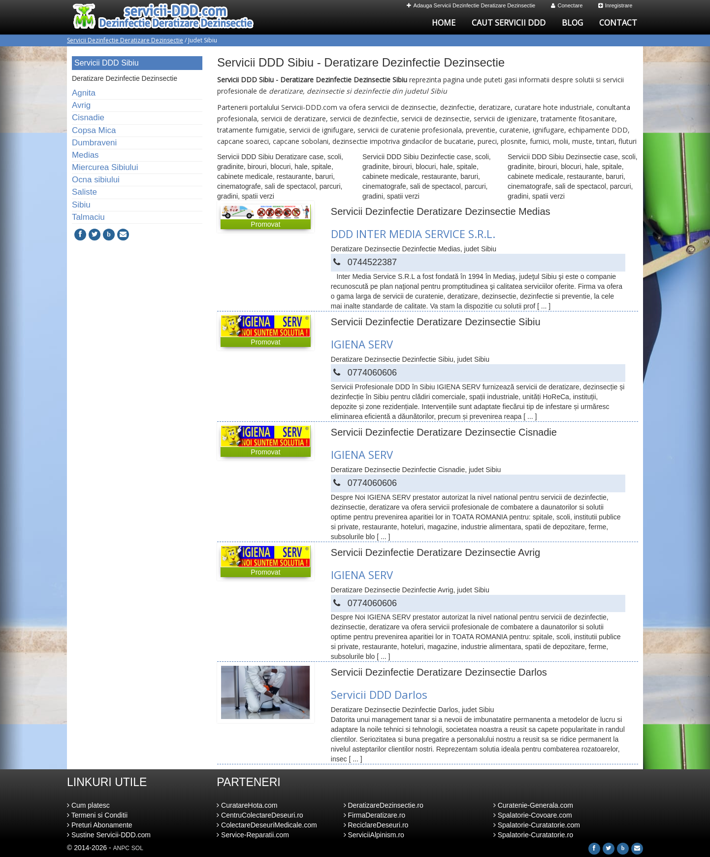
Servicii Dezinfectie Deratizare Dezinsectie (125, 40)
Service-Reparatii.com (253, 835)
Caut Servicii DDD (509, 22)
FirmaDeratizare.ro (375, 815)
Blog (572, 22)
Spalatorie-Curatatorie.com (536, 825)
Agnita (84, 93)
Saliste (84, 192)
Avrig (81, 105)
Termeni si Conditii (97, 815)
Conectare (567, 5)
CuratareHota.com (247, 805)
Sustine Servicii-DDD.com (109, 835)
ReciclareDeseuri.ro (376, 825)
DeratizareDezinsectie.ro (383, 805)
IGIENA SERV (362, 344)
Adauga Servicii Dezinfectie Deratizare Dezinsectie (471, 5)
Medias (85, 155)
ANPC (121, 848)
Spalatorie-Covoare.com (532, 815)
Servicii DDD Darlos (379, 694)
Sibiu (81, 204)
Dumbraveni (94, 142)
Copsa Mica (94, 130)
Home (443, 22)
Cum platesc (88, 805)
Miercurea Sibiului (105, 167)
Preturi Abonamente (99, 825)
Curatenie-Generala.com (533, 805)
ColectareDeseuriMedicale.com (267, 825)
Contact (618, 22)
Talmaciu (88, 217)
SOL (137, 848)
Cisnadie (88, 117)
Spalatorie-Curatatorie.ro (533, 835)
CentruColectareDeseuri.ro (260, 815)
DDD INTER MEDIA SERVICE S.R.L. (413, 233)
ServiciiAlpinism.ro (374, 835)
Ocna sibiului (96, 179)
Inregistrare (615, 5)
